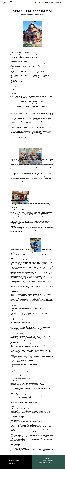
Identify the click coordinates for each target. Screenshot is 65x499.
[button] (51, 2)
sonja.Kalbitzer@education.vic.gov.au (39, 71)
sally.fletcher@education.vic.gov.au (39, 77)
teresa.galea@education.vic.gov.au (39, 72)
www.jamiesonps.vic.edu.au (33, 331)
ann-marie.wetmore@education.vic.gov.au (40, 75)
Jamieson (9, 1)
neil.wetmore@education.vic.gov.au (39, 76)
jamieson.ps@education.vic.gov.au (17, 86)
